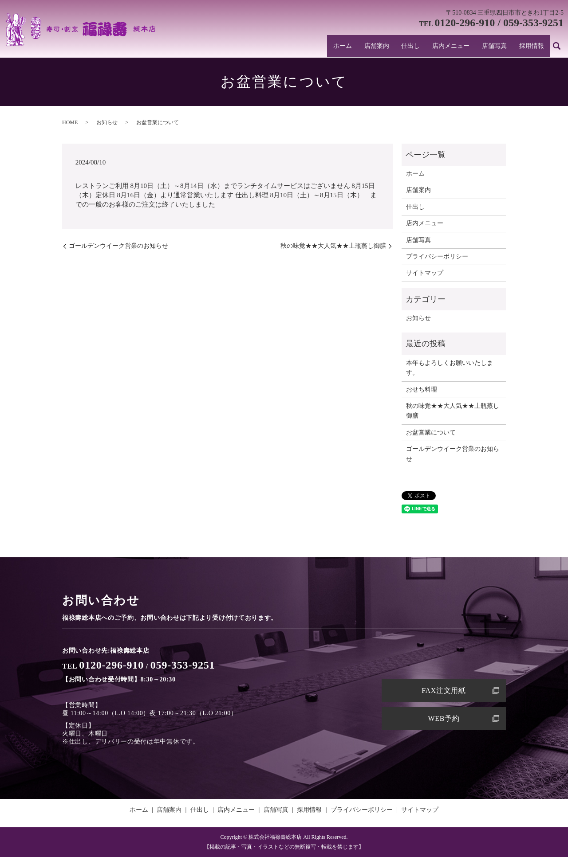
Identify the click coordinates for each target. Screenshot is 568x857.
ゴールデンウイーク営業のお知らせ (118, 246)
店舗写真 (497, 47)
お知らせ (107, 122)
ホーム (356, 47)
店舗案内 (387, 47)
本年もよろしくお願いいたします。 (449, 368)
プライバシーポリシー (437, 256)
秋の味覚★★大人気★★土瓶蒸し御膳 (333, 246)
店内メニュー (457, 47)
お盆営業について (431, 432)
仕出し (419, 47)
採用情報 (533, 47)
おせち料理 (421, 389)
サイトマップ (424, 273)
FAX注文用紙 (444, 690)
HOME (70, 122)
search (557, 47)
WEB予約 (443, 718)
